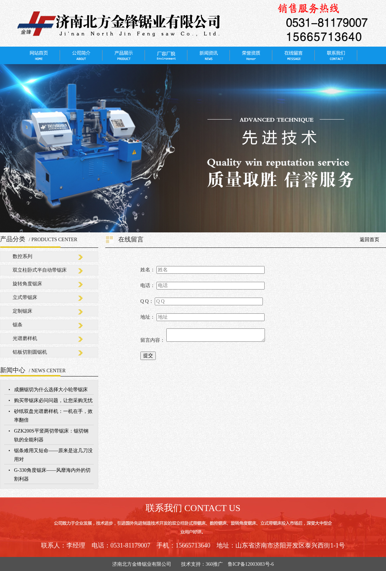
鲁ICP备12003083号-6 (251, 564)
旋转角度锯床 (27, 283)
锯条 (17, 324)
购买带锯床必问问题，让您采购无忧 (53, 400)
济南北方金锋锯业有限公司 (144, 564)
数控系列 (22, 256)
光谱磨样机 (25, 338)
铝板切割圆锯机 (30, 352)
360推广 (214, 564)
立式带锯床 (25, 297)
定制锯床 (22, 311)
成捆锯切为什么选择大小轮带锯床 (51, 389)
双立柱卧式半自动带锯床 (40, 270)
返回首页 (369, 239)
